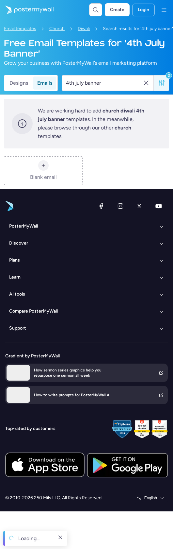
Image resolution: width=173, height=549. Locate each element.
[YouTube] (158, 206)
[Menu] (164, 10)
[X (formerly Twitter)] (139, 206)
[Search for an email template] (104, 83)
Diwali (84, 28)
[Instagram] (120, 206)
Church (57, 28)
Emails (44, 83)
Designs (18, 83)
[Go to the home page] (27, 9)
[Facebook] (101, 206)
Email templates (20, 28)
